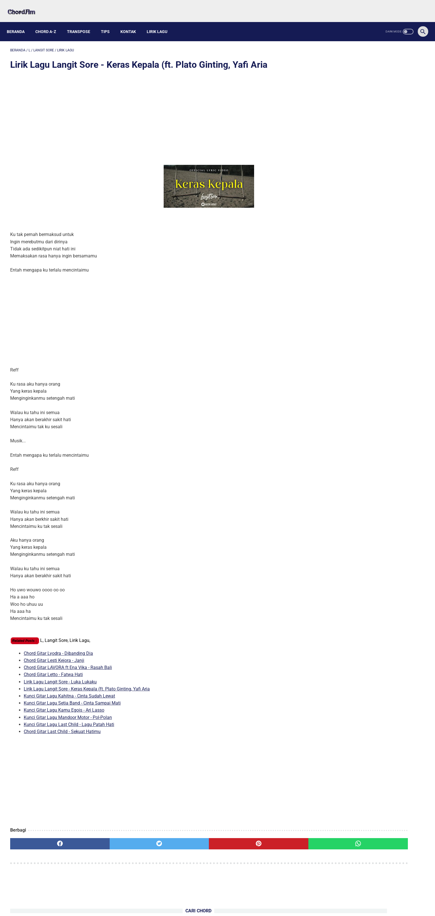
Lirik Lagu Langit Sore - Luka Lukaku (60, 676)
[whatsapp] (255, 839)
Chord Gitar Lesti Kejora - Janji (54, 655)
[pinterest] (185, 839)
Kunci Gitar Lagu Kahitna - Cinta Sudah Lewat (69, 691)
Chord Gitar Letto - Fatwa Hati (53, 669)
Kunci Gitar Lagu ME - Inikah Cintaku (353, 153)
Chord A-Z (49, 23)
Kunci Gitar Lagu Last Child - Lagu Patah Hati (69, 719)
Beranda (19, 23)
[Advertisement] (150, 113)
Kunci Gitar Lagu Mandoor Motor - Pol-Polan (68, 712)
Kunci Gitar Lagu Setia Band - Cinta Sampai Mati (72, 698)
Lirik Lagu (160, 23)
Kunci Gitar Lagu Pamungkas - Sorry (353, 123)
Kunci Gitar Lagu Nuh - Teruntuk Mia (353, 134)
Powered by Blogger (243, 907)
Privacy (234, 898)
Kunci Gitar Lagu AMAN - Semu (348, 114)
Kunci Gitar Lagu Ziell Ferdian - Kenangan (358, 144)
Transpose (82, 23)
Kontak (131, 23)
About (199, 898)
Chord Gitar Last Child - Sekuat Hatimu (62, 726)
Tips (108, 23)
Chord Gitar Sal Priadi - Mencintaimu (362, 188)
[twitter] (115, 839)
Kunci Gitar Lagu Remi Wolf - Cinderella (365, 242)
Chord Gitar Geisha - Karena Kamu (360, 255)
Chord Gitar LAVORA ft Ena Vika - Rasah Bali (68, 662)
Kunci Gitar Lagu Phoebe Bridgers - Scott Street (364, 104)
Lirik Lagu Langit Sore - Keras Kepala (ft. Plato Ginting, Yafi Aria (87, 684)
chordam (216, 907)
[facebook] (45, 839)
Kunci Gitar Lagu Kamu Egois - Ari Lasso (64, 705)
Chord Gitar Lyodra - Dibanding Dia (58, 648)
